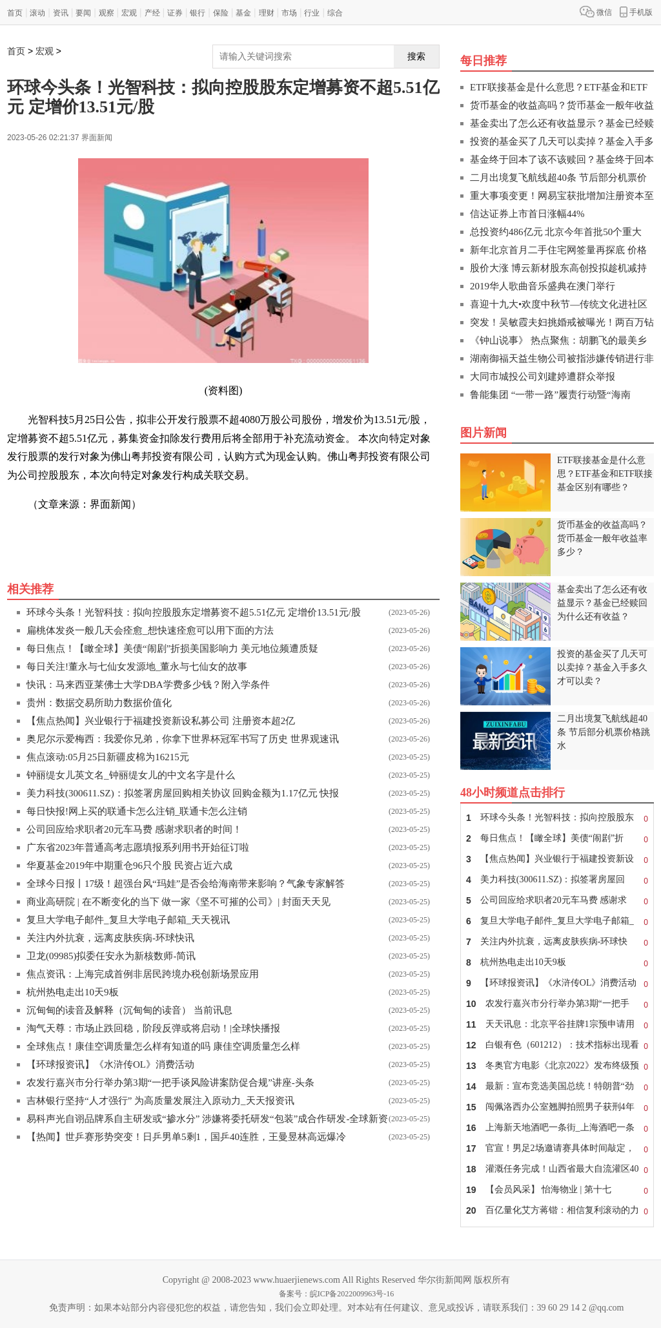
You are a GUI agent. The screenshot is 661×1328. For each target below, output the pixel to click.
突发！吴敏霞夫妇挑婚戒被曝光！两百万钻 (562, 322)
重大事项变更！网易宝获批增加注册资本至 (562, 196)
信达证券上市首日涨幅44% (527, 214)
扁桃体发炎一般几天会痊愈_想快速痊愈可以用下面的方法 (150, 630)
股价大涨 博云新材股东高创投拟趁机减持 (558, 268)
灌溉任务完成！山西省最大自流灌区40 (557, 1169)
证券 (175, 12)
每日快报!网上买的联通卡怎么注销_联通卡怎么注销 (137, 811)
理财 (266, 12)
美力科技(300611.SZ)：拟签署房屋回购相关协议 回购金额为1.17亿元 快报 (182, 793)
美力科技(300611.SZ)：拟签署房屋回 (557, 879)
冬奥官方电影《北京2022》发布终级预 (557, 1065)
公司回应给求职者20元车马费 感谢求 (557, 900)
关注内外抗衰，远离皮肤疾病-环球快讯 (110, 938)
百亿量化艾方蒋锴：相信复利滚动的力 (557, 1210)
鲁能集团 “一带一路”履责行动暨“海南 (550, 394)
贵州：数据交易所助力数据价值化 (99, 703)
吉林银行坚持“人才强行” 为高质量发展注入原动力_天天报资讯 (160, 1100)
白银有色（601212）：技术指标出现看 (557, 1045)
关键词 (43, 533)
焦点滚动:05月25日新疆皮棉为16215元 (107, 757)
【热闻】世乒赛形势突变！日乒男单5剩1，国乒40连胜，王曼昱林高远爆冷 (186, 1137)
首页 (15, 12)
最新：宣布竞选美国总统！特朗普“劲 (557, 1086)
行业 (312, 12)
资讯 (60, 12)
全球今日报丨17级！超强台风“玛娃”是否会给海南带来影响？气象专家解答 (185, 883)
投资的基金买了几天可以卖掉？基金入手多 (562, 141)
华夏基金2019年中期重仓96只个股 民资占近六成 (129, 865)
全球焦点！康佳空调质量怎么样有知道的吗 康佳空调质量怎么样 (163, 1046)
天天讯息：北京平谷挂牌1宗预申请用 (557, 1024)
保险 (221, 12)
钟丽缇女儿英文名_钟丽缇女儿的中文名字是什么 (130, 775)
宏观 (129, 12)
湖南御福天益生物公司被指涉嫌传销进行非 (562, 358)
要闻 (83, 12)
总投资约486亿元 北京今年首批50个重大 (556, 232)
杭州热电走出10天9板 (72, 992)
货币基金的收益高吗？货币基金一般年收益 (562, 105)
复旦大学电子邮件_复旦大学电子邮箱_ (557, 921)
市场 (289, 12)
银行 (197, 12)
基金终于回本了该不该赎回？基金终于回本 (562, 159)
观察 (106, 12)
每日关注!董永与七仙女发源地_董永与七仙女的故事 (137, 666)
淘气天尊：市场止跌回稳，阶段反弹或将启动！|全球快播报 (153, 1028)
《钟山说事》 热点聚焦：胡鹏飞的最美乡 (558, 340)
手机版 (636, 11)
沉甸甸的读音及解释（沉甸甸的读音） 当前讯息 (129, 1010)
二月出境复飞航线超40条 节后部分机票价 (558, 177)
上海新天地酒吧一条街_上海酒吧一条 (557, 1127)
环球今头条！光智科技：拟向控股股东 (557, 817)
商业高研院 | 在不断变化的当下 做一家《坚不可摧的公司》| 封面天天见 (178, 902)
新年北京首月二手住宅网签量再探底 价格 (558, 250)
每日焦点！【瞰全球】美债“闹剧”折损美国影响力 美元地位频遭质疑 (172, 648)
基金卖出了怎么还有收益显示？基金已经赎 (562, 123)
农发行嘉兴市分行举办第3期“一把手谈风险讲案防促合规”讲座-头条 (170, 1082)
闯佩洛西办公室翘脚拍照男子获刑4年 (557, 1107)
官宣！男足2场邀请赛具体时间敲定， (557, 1148)
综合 (335, 12)
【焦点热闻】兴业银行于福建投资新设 (557, 859)
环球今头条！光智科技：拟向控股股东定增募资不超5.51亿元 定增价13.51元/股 (193, 612)
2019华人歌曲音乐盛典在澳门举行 (542, 286)
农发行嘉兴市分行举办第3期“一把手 (557, 1003)
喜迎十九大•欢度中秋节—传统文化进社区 (558, 304)
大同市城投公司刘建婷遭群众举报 (542, 376)
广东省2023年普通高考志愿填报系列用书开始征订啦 (137, 847)
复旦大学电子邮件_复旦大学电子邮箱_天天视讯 (128, 920)
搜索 (416, 56)
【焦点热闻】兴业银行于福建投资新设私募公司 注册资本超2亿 (160, 721)
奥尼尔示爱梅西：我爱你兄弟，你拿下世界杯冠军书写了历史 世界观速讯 (182, 739)
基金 (243, 12)
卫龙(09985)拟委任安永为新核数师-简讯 (111, 956)
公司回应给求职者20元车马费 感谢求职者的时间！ (134, 829)
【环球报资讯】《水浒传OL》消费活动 (110, 1064)
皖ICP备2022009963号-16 (352, 1293)
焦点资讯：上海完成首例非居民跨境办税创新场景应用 (142, 974)
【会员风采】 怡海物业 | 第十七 (557, 1189)
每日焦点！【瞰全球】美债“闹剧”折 (557, 838)
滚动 (37, 12)
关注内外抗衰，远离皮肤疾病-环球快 (557, 941)
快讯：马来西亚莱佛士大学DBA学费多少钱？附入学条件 (148, 685)
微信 (596, 11)
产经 (152, 12)
